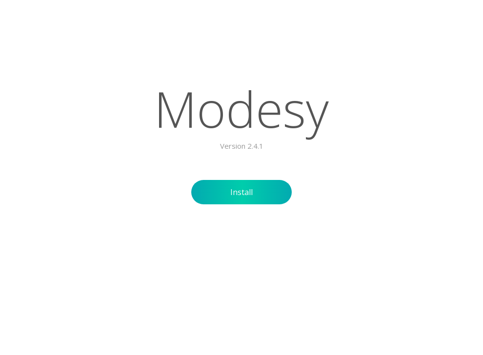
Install (241, 192)
